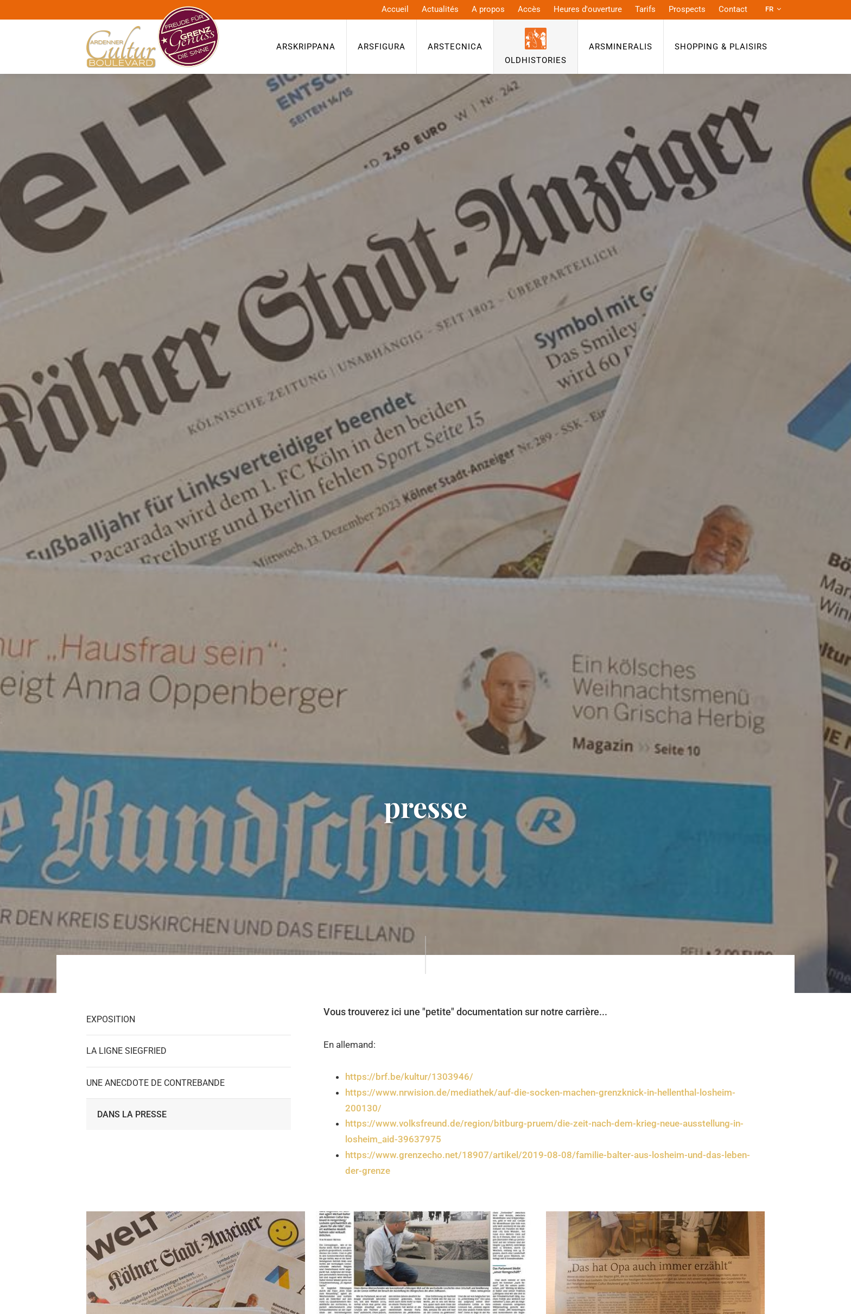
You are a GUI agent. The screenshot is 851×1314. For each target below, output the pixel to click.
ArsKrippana (305, 47)
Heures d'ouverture (588, 9)
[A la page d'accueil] (152, 36)
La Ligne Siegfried (126, 1051)
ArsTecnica (455, 47)
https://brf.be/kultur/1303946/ (409, 1076)
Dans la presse (132, 1114)
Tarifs (645, 9)
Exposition (110, 1019)
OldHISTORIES (536, 60)
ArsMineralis (620, 47)
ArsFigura (381, 47)
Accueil (395, 9)
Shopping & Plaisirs (721, 47)
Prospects (687, 9)
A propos (488, 9)
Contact (733, 9)
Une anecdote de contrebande (155, 1083)
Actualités (440, 9)
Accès (529, 9)
